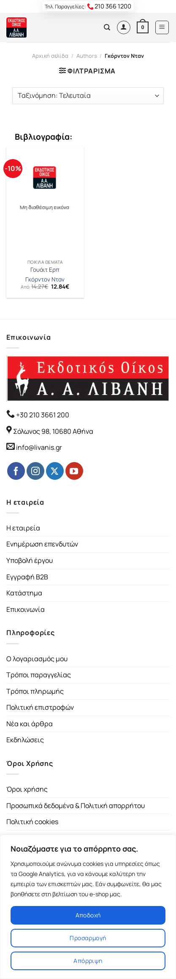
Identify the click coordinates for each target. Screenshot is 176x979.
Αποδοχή (88, 915)
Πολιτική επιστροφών (40, 707)
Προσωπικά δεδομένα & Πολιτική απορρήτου (75, 805)
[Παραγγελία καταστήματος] (87, 95)
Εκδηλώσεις (25, 739)
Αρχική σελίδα (50, 55)
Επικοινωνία (25, 609)
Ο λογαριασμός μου (37, 658)
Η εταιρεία (23, 528)
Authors (86, 55)
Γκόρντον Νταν (45, 279)
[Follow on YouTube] (74, 471)
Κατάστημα (24, 593)
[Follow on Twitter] (55, 471)
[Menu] (162, 27)
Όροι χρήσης (27, 789)
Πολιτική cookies (32, 821)
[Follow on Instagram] (35, 471)
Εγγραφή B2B (27, 576)
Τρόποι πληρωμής (35, 691)
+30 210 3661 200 (42, 414)
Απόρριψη (87, 961)
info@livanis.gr (39, 447)
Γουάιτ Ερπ (45, 269)
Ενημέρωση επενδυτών (42, 544)
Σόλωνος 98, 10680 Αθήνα (53, 431)
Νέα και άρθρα (29, 723)
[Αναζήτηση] (107, 27)
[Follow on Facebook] (16, 471)
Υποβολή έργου (29, 560)
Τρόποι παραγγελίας (38, 674)
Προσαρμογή (88, 938)
